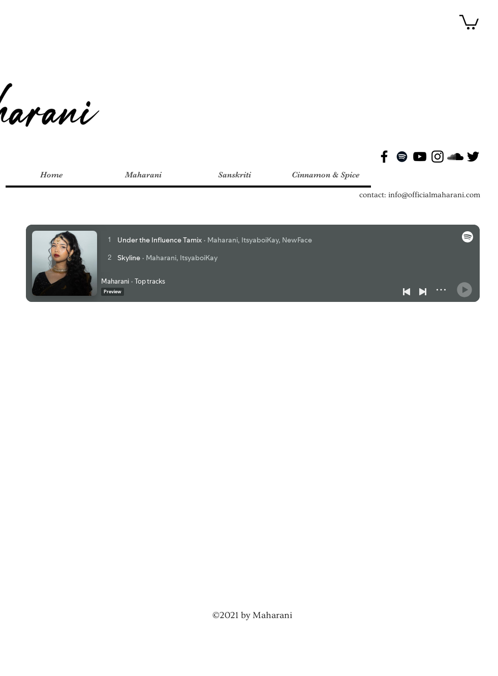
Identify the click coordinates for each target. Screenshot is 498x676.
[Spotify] (402, 156)
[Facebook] (384, 156)
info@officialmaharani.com (434, 195)
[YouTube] (420, 156)
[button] (469, 21)
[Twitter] (473, 156)
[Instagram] (437, 156)
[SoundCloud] (455, 156)
